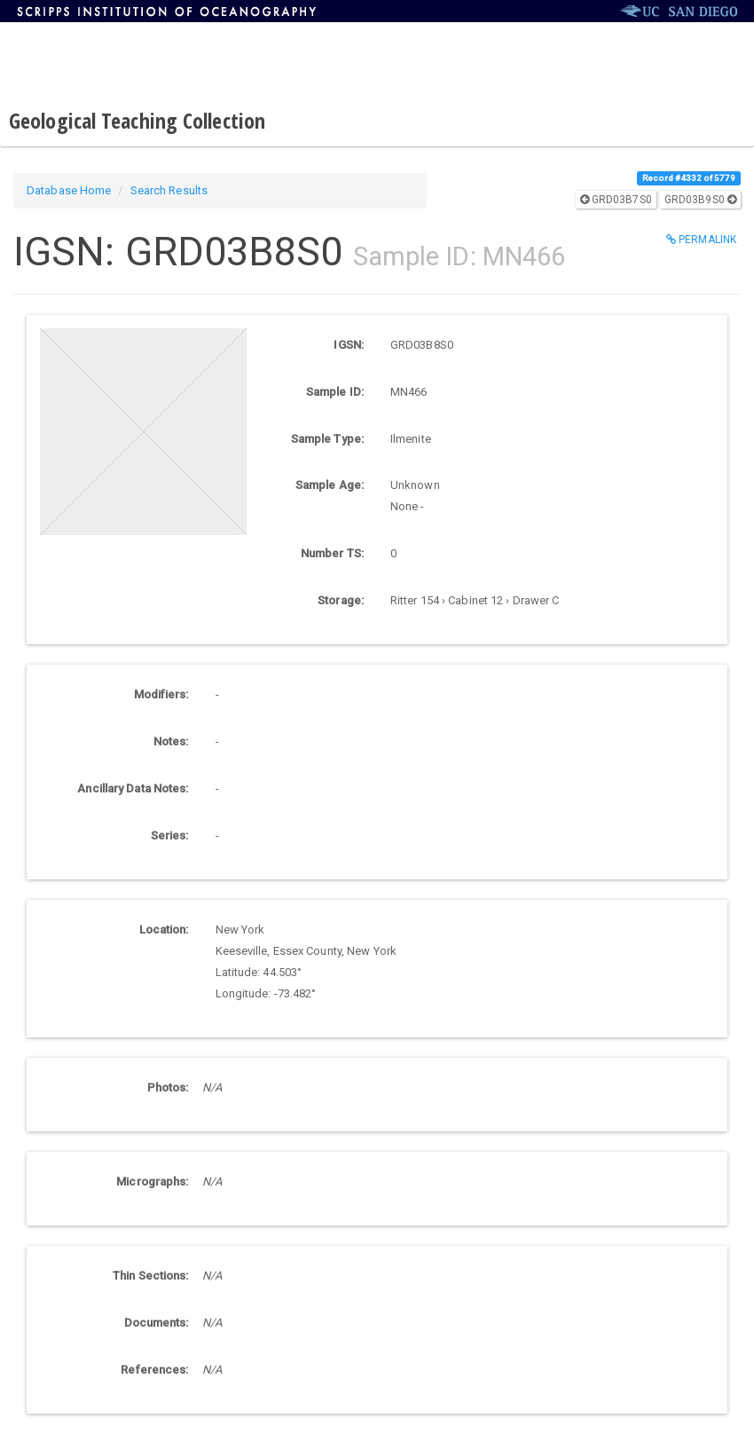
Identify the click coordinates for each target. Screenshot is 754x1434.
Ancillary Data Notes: (132, 788)
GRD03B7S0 (616, 199)
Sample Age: (329, 485)
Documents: (156, 1322)
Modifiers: (161, 694)
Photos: (168, 1087)
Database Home (69, 190)
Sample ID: (335, 391)
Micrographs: (152, 1181)
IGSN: (349, 344)
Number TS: (332, 553)
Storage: (341, 600)
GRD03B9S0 (700, 199)
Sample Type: (327, 438)
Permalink (701, 239)
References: (154, 1369)
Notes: (171, 741)
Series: (170, 835)
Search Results (169, 190)
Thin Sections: (150, 1275)
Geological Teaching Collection (137, 120)
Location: (164, 929)
